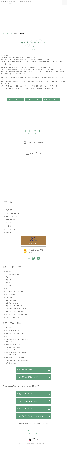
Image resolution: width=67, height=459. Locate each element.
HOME (3, 33)
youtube (38, 258)
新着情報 (9, 33)
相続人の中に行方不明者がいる (15, 306)
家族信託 (8, 336)
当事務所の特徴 (10, 219)
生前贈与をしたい (11, 363)
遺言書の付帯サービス (12, 330)
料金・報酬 (9, 223)
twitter (33, 258)
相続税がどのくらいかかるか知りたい (17, 360)
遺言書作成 (9, 327)
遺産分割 (8, 271)
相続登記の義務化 (11, 300)
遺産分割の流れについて (16, 99)
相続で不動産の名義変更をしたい (16, 309)
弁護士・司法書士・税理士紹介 (15, 213)
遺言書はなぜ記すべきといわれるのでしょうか (52, 99)
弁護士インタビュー (12, 216)
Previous (1, 172)
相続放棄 (8, 280)
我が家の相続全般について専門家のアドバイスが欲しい (16, 353)
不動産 (8, 288)
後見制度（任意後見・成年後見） (16, 333)
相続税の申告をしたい (12, 303)
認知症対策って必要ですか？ (14, 344)
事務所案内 (9, 210)
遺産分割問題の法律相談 (13, 274)
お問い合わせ (10, 232)
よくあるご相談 (10, 294)
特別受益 (8, 286)
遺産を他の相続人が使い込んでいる (16, 314)
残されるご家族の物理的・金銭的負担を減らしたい (18, 340)
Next (65, 172)
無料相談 (8, 226)
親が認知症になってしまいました (16, 357)
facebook (28, 258)
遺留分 (8, 277)
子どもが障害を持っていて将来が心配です (14, 348)
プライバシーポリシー (33, 431)
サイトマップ (33, 434)
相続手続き (9, 297)
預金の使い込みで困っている (14, 291)
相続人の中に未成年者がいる (14, 311)
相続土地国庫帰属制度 (12, 317)
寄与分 (8, 283)
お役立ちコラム (33, 99)
